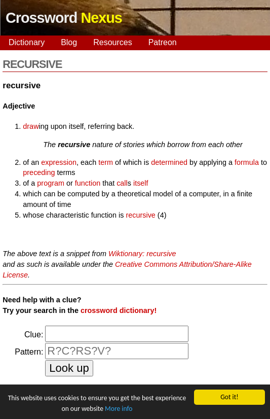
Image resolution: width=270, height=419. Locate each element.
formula (247, 162)
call (122, 183)
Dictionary (27, 42)
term (105, 162)
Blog (69, 42)
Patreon (162, 42)
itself (140, 183)
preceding (39, 172)
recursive (140, 215)
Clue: (33, 334)
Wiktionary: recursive (142, 254)
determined (169, 162)
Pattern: (29, 351)
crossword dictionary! (119, 310)
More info (118, 408)
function (87, 183)
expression (58, 162)
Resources (112, 42)
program (50, 183)
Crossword (64, 18)
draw (30, 126)
